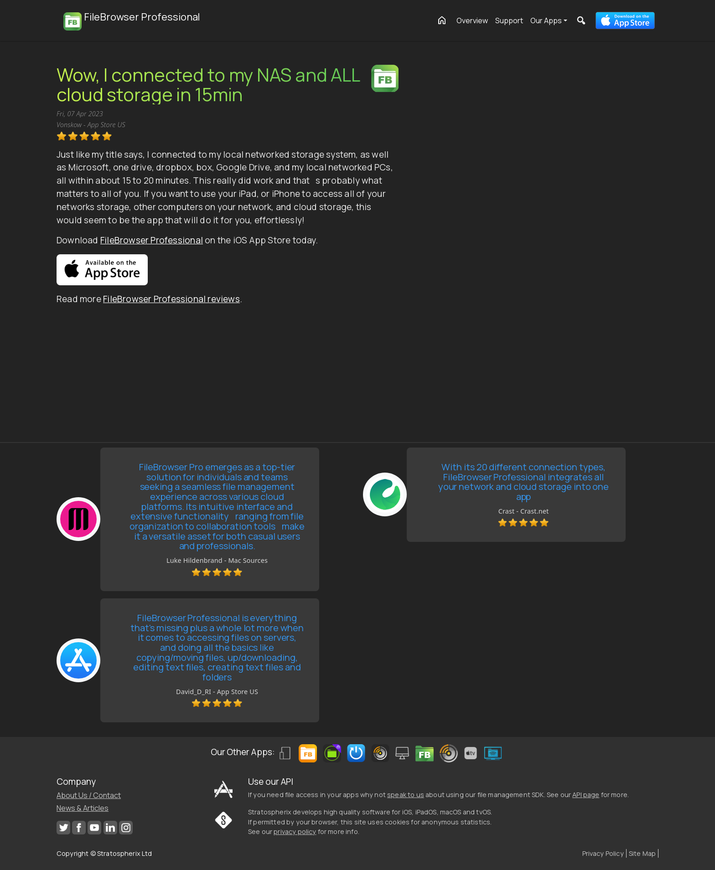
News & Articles (83, 808)
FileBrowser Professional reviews (171, 299)
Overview (472, 20)
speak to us (405, 794)
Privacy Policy (603, 853)
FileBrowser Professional (151, 240)
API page (585, 794)
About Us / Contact (89, 795)
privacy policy (295, 831)
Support (509, 20)
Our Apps (546, 20)
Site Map (642, 853)
